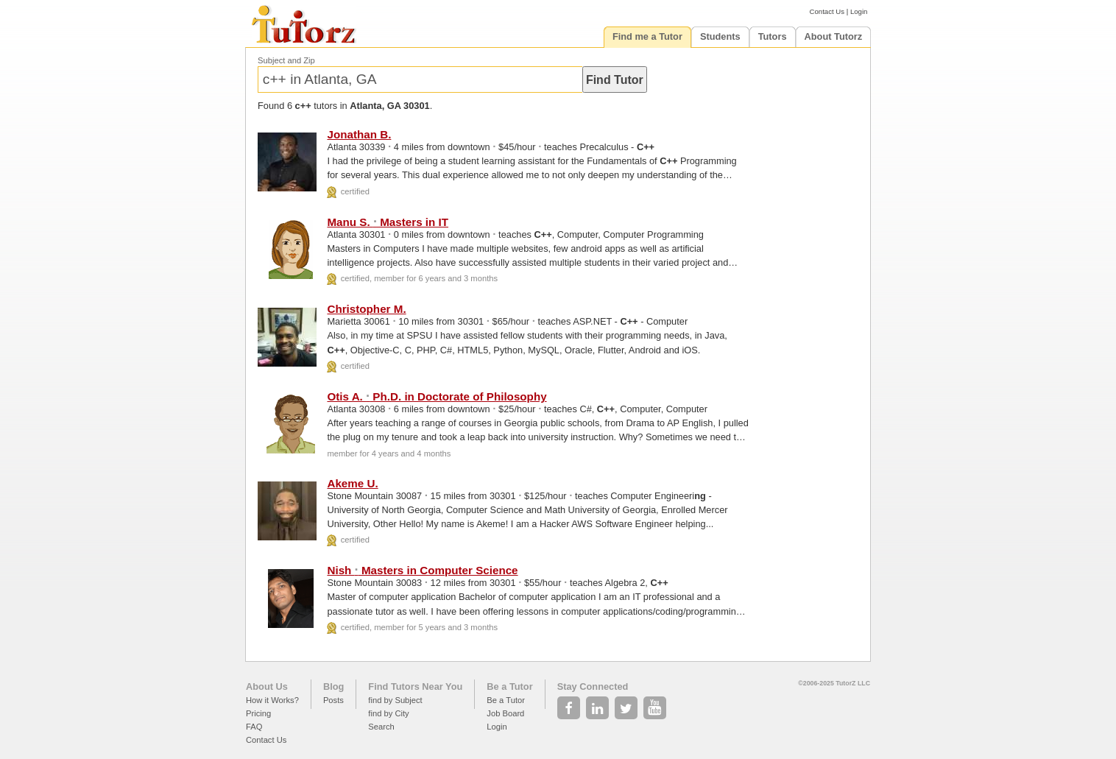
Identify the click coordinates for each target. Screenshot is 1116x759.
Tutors (772, 36)
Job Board (505, 713)
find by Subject (395, 700)
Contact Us (827, 11)
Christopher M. (366, 309)
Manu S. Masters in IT (387, 222)
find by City (388, 713)
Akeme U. (352, 483)
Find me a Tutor (647, 36)
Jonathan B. (359, 134)
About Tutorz (834, 36)
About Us (267, 686)
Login (858, 11)
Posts (333, 700)
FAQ (254, 726)
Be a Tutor (509, 686)
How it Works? (272, 700)
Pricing (258, 713)
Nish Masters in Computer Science (422, 570)
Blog (333, 686)
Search (381, 726)
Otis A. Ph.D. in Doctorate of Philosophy (436, 396)
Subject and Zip (286, 60)
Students (720, 36)
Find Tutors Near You (415, 686)
